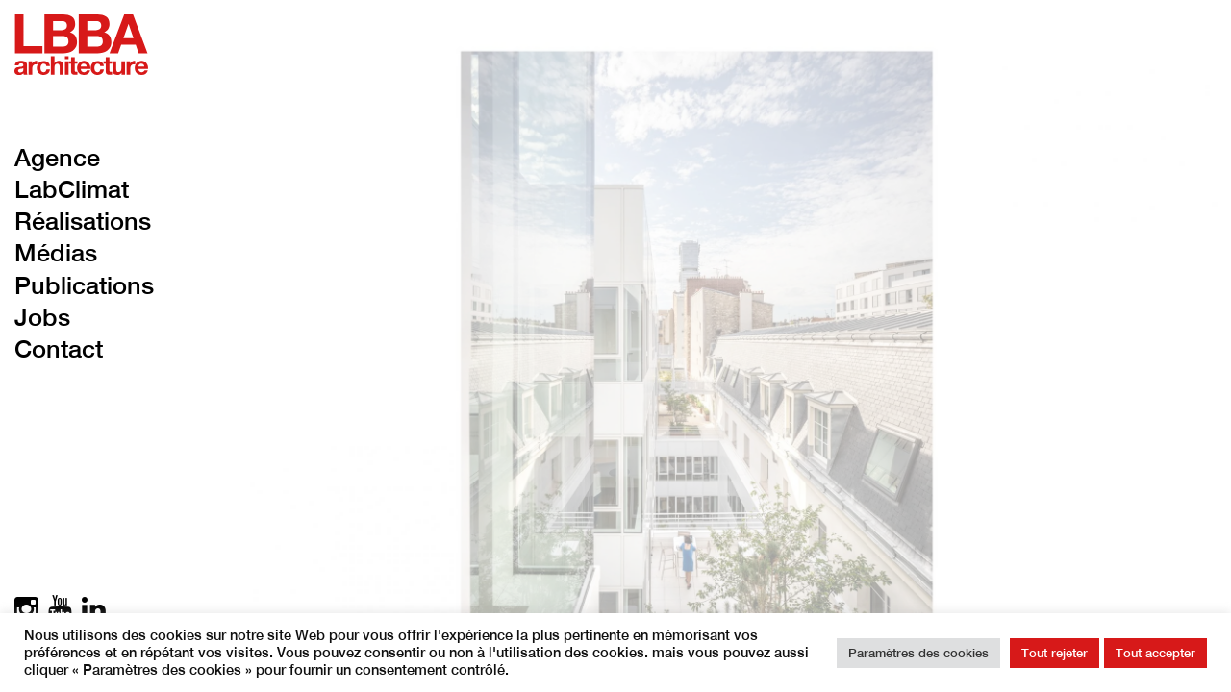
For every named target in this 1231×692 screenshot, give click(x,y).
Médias (55, 252)
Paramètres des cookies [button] (918, 653)
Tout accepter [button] (1155, 653)
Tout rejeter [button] (1054, 653)
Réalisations (82, 221)
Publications (84, 285)
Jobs (42, 317)
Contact (58, 348)
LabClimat (71, 189)
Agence (57, 157)
